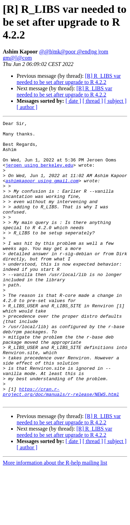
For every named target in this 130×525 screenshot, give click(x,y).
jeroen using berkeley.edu (39, 174)
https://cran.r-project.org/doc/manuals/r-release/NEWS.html (61, 446)
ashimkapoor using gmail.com (42, 193)
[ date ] (73, 101)
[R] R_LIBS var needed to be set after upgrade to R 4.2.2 (69, 79)
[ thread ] (93, 101)
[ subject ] (115, 101)
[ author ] (27, 107)
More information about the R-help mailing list (55, 519)
